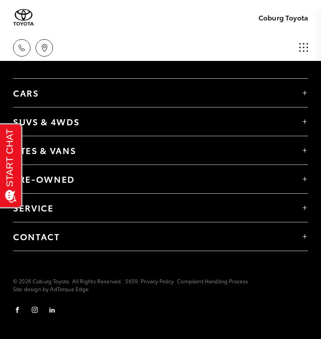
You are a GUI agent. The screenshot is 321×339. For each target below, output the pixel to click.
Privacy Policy (157, 281)
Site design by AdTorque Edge (51, 288)
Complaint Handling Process (212, 281)
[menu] (303, 48)
